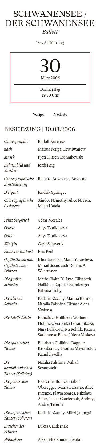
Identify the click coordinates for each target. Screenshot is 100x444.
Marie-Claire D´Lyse (55, 279)
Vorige (37, 114)
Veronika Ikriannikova (74, 323)
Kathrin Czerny (51, 298)
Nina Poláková (50, 329)
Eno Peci (45, 252)
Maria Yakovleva (77, 260)
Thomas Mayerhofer (77, 348)
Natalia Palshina (51, 304)
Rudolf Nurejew (51, 141)
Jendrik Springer (52, 192)
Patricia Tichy (50, 290)
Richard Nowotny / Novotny (62, 179)
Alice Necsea (79, 200)
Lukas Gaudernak (64, 399)
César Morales (50, 220)
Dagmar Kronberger (71, 285)
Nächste (61, 114)
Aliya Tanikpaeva (52, 228)
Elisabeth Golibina (53, 343)
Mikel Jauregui (78, 412)
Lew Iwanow (74, 149)
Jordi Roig (46, 165)
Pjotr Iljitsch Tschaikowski (60, 157)
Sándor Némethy (52, 200)
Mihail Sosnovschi (53, 265)
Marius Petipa (49, 149)
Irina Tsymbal (50, 260)
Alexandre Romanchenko (59, 440)
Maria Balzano (70, 387)
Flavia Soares (64, 393)
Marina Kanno (78, 298)
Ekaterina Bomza (52, 381)
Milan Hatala (49, 206)
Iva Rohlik (73, 329)
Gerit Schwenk (50, 244)
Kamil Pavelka (50, 354)
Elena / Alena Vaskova (76, 335)
